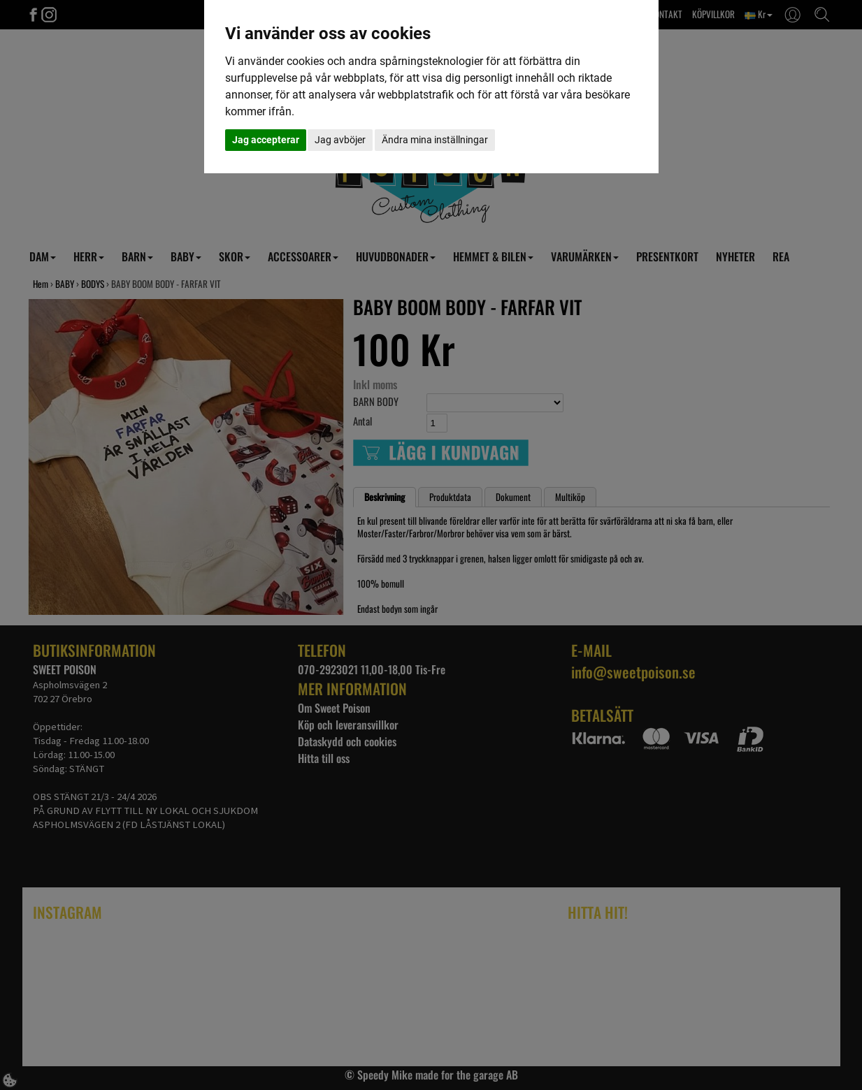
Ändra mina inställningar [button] (435, 139)
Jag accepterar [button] (265, 139)
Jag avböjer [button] (340, 139)
